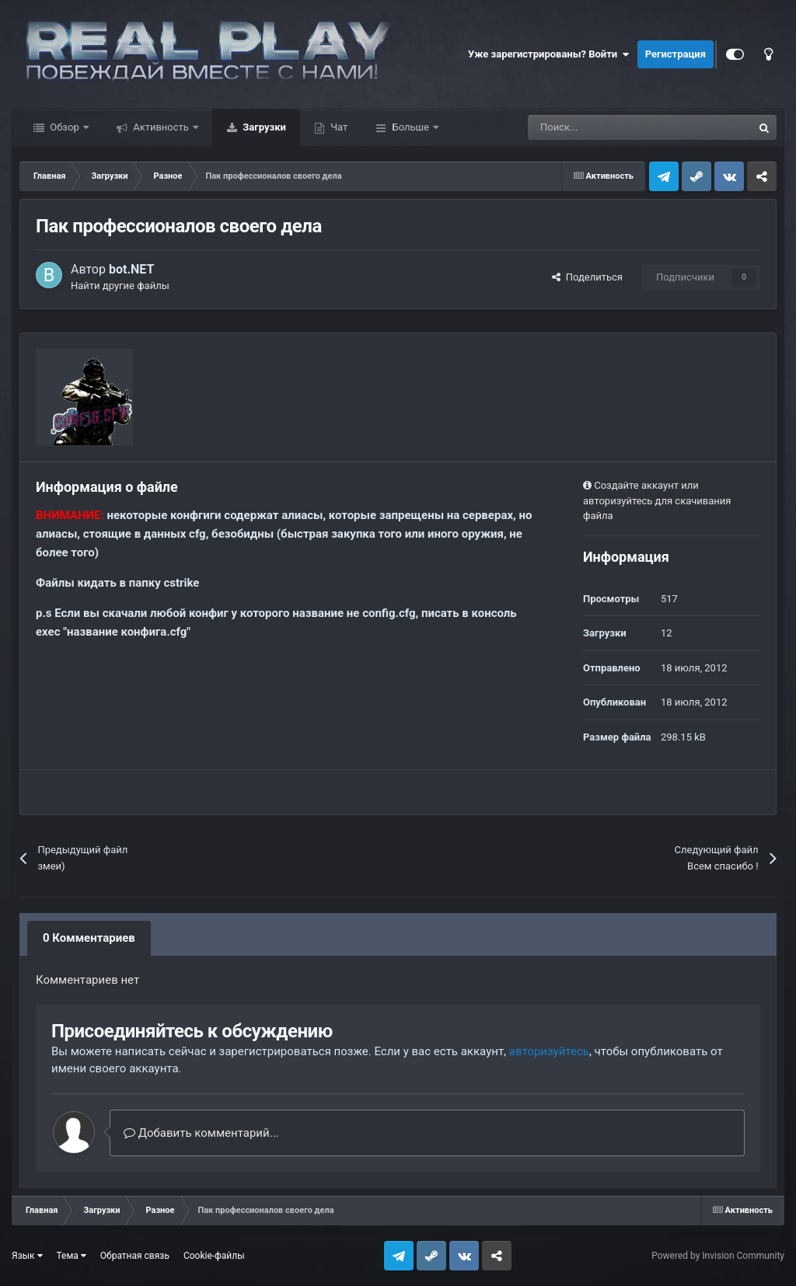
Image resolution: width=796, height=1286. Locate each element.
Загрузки (263, 127)
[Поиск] (602, 127)
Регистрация (675, 54)
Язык (27, 1255)
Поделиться (587, 277)
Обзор (64, 127)
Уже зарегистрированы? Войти (549, 54)
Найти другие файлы (120, 285)
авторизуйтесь (549, 1051)
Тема (71, 1255)
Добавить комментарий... (201, 1133)
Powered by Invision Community (717, 1255)
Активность (161, 127)
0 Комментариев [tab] (89, 938)
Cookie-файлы (214, 1255)
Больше (410, 127)
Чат (337, 127)
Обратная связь (134, 1255)
